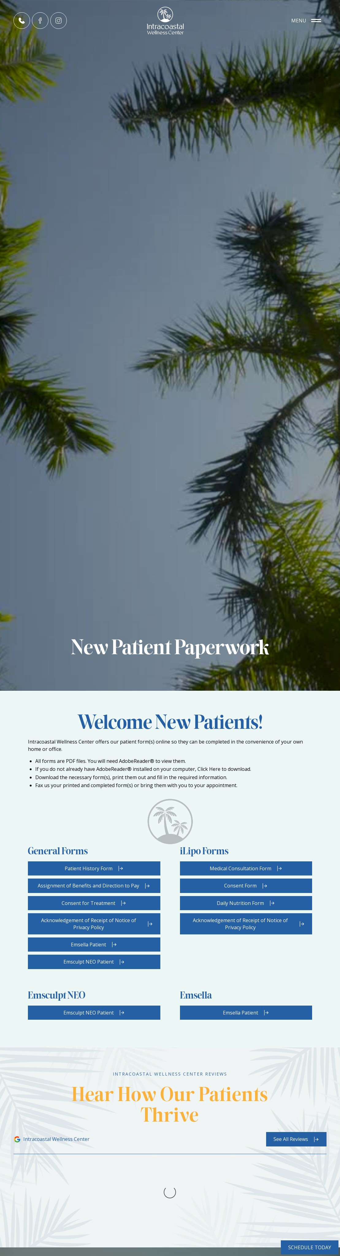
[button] (306, 20)
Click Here (208, 769)
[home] (170, 20)
